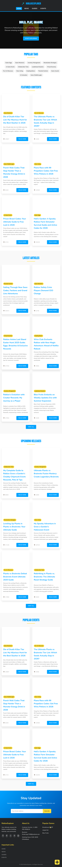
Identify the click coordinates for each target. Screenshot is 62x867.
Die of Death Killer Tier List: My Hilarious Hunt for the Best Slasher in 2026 (15, 119)
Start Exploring (31, 38)
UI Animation (23, 75)
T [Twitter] (2, 835)
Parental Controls (43, 71)
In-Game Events (10, 67)
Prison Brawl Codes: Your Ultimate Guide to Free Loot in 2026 (14, 221)
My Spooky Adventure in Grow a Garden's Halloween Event (45, 526)
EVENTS (43, 8)
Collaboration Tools (23, 67)
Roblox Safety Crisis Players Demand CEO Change (43, 290)
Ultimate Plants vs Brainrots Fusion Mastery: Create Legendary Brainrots (46, 473)
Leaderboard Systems (38, 67)
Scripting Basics (30, 71)
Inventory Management (34, 62)
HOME (19, 8)
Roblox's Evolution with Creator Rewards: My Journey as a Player (14, 397)
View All (31, 427)
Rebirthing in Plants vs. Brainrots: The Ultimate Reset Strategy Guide (44, 576)
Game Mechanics (19, 62)
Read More (22, 139)
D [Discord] (18, 835)
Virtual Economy (51, 67)
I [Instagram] (10, 835)
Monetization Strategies (50, 62)
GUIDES (34, 8)
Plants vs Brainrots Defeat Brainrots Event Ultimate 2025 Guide (15, 576)
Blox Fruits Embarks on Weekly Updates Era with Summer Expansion (45, 397)
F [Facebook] (6, 835)
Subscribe (47, 811)
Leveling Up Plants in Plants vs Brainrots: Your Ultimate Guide (14, 526)
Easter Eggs (8, 62)
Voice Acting (19, 71)
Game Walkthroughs (36, 75)
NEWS (26, 8)
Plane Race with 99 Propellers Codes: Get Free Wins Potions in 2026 (46, 170)
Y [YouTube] (14, 835)
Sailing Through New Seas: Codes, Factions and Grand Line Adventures (15, 290)
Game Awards (55, 71)
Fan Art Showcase (8, 71)
